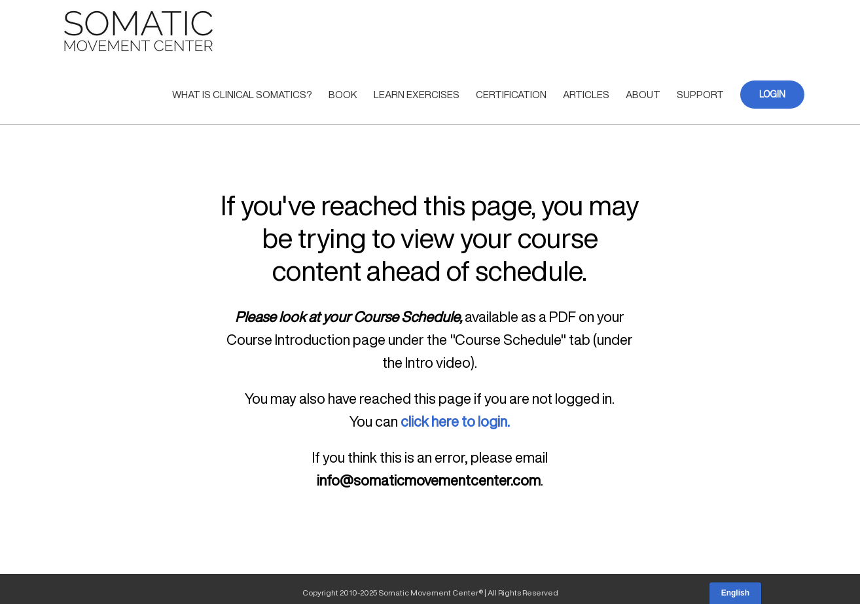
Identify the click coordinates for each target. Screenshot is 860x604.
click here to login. (455, 421)
